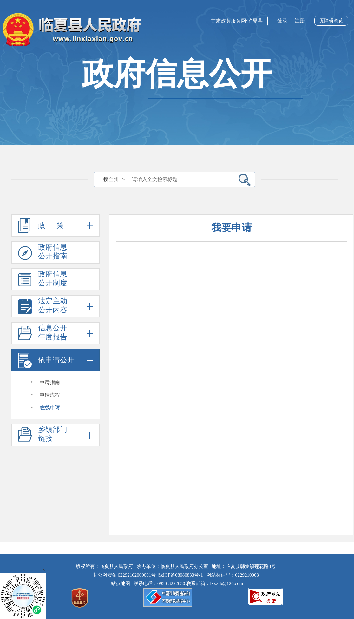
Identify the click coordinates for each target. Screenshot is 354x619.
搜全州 (111, 179)
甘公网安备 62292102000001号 (124, 574)
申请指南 (50, 382)
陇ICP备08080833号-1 (180, 574)
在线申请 (50, 407)
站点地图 (122, 583)
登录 (282, 20)
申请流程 (50, 395)
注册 (300, 20)
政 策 (55, 225)
